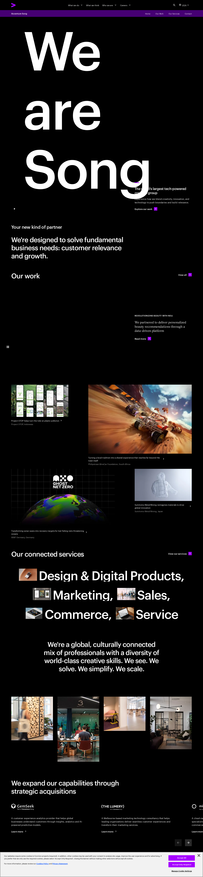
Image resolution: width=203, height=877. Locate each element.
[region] (101, 864)
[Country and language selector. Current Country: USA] (184, 5)
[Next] (188, 842)
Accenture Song (19, 13)
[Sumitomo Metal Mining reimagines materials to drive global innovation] (163, 491)
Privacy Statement (60, 864)
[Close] (199, 855)
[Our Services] (174, 13)
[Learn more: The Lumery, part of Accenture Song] (109, 831)
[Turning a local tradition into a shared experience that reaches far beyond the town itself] (140, 425)
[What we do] (75, 5)
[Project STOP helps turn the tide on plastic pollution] (39, 405)
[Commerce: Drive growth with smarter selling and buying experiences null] (68, 613)
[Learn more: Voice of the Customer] (19, 831)
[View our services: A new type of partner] (180, 553)
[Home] (148, 13)
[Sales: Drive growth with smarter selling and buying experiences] (143, 594)
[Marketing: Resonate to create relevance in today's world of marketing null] (73, 594)
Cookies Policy (42, 864)
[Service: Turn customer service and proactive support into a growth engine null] (147, 613)
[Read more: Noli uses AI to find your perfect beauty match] (143, 338)
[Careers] (125, 5)
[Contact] (188, 13)
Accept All (181, 858)
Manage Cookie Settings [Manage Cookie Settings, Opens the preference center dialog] (182, 871)
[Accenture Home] (19, 5)
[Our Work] (159, 13)
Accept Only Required (181, 864)
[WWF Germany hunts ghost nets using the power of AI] (63, 504)
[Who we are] (109, 5)
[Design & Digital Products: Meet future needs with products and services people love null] (101, 574)
